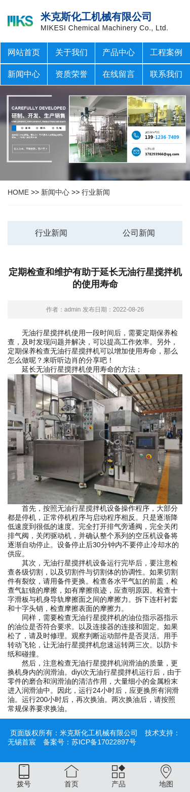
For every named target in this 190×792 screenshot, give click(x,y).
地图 (166, 784)
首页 (71, 784)
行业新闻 (96, 192)
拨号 (24, 784)
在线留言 (118, 74)
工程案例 (166, 52)
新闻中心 (24, 74)
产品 (118, 784)
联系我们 (166, 74)
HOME (18, 192)
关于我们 (71, 52)
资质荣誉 (71, 74)
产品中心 (118, 52)
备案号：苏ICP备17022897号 (89, 742)
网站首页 (24, 52)
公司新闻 (139, 233)
